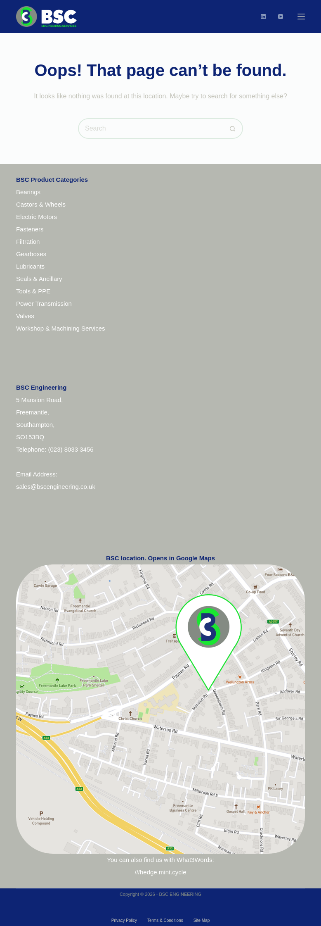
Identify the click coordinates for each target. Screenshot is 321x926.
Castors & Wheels (41, 204)
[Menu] (301, 16)
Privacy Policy (124, 920)
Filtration (28, 241)
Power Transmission (44, 303)
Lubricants (30, 266)
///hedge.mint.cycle (160, 872)
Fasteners (30, 229)
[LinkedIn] (263, 16)
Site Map (202, 920)
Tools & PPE (33, 291)
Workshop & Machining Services (60, 328)
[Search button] (232, 128)
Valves (25, 315)
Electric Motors (36, 216)
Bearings (28, 191)
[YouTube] (280, 16)
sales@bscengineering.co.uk (55, 486)
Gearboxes (31, 253)
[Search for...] (150, 128)
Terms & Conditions (165, 920)
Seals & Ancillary (39, 278)
